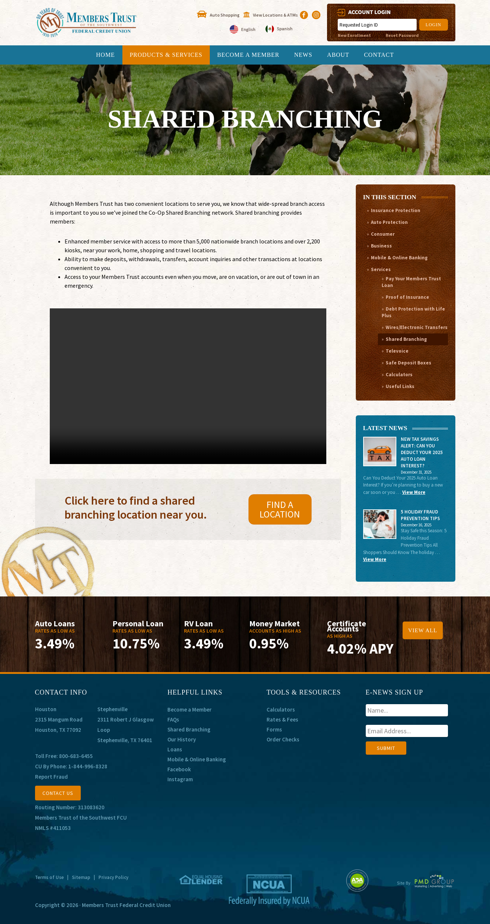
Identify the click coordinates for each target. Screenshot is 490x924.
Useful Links (400, 386)
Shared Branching (406, 339)
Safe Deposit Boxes (408, 363)
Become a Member (189, 709)
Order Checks (283, 739)
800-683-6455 (76, 755)
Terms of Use (49, 877)
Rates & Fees (282, 719)
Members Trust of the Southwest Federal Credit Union (101, 22)
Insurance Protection (395, 210)
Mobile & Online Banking (399, 258)
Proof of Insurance (407, 297)
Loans (174, 749)
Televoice (397, 351)
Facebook (179, 769)
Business (381, 246)
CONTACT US (57, 793)
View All (422, 630)
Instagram (180, 779)
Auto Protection (389, 222)
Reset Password (402, 35)
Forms (274, 729)
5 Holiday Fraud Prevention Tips (420, 515)
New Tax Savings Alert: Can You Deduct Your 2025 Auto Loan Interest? (422, 452)
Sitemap (81, 877)
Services (381, 269)
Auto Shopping (225, 15)
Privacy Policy (113, 877)
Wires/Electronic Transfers (417, 327)
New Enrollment (354, 35)
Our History (181, 739)
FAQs (173, 719)
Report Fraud (51, 776)
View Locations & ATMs (275, 15)
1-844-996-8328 (87, 766)
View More (413, 492)
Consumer (383, 234)
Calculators (399, 374)
